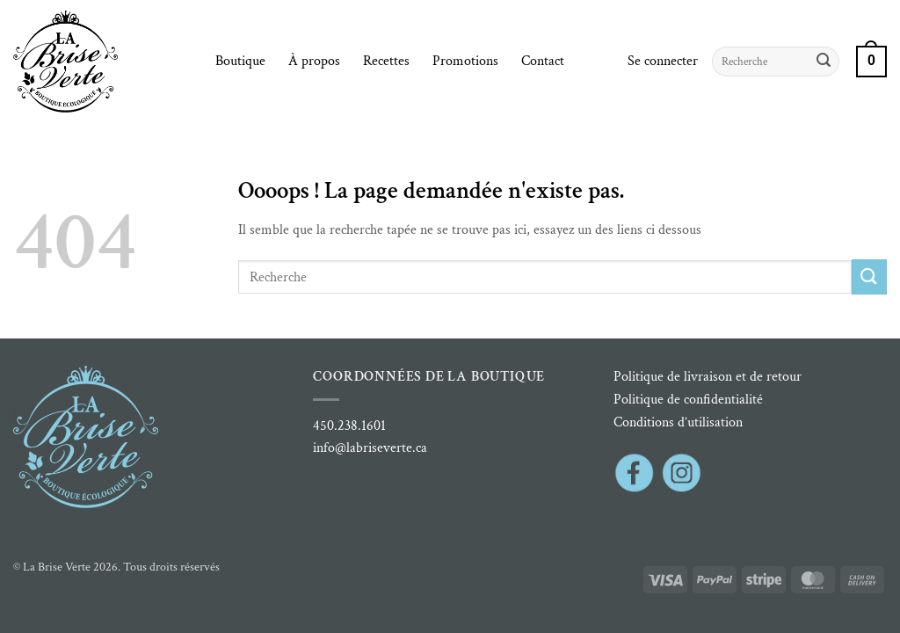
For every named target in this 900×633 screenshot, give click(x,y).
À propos (314, 61)
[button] (663, 61)
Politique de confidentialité (688, 399)
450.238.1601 (349, 426)
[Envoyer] (823, 61)
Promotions (465, 61)
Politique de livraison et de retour (707, 376)
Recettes (386, 61)
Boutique (240, 61)
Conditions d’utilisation (678, 422)
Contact (542, 61)
